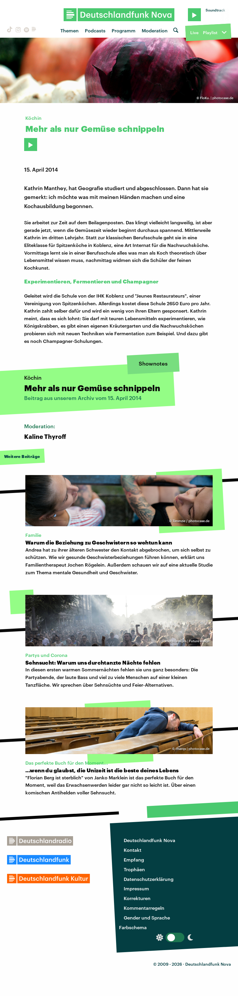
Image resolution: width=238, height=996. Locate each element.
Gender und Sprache (147, 917)
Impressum (136, 888)
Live (194, 32)
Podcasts (95, 30)
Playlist (210, 32)
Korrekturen (137, 898)
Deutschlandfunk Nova (149, 840)
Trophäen (134, 869)
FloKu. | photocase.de (216, 98)
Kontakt (132, 850)
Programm (123, 30)
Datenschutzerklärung (148, 879)
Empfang (134, 859)
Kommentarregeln (144, 908)
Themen (69, 30)
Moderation (155, 30)
